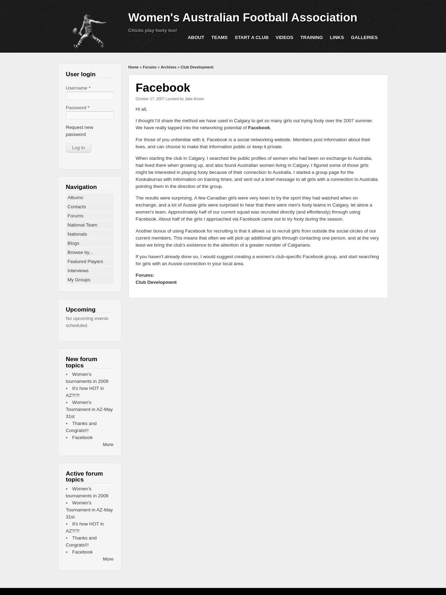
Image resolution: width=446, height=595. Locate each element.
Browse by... (80, 252)
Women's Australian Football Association (243, 17)
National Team (83, 225)
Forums (150, 67)
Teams (219, 37)
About (196, 37)
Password (77, 107)
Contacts (77, 206)
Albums (75, 197)
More (108, 444)
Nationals (77, 234)
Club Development (197, 67)
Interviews (78, 270)
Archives (169, 67)
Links (337, 37)
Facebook (259, 127)
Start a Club (252, 37)
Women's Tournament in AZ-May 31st (89, 409)
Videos (284, 37)
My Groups (79, 279)
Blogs (73, 243)
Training (311, 37)
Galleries (364, 37)
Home (133, 67)
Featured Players (86, 261)
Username (78, 88)
